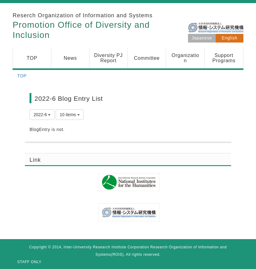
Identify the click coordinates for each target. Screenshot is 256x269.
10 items (70, 114)
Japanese (202, 37)
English (230, 37)
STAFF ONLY (29, 262)
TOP (22, 75)
